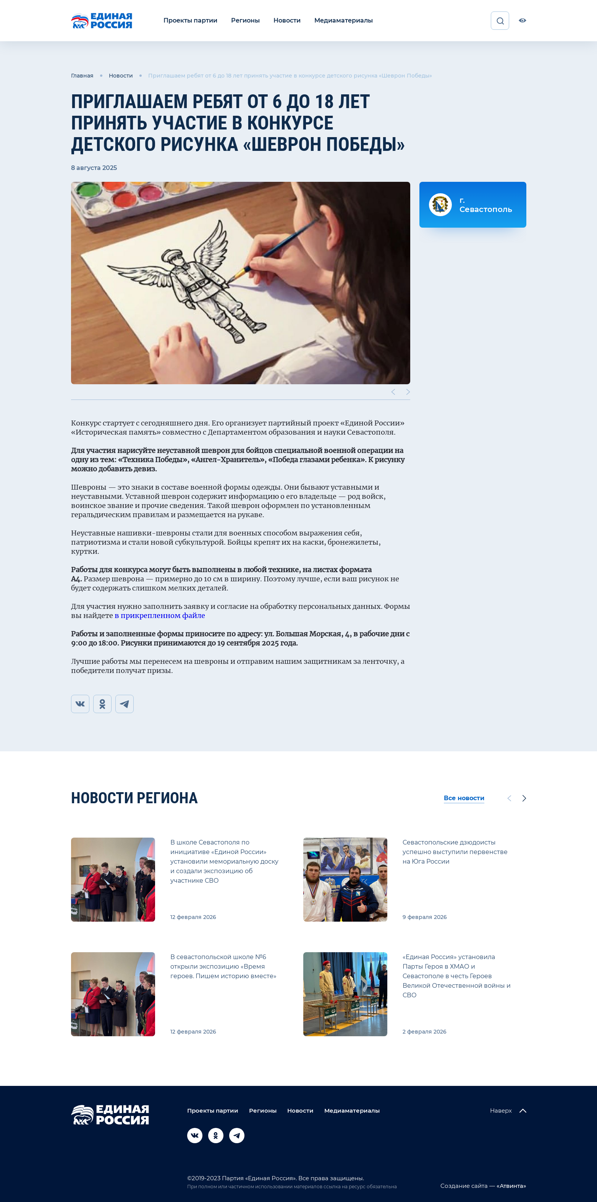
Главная (82, 75)
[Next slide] (408, 391)
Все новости (464, 798)
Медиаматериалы (343, 20)
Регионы (245, 20)
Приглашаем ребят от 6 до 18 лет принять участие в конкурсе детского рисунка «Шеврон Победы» (290, 75)
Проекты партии (190, 20)
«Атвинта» (510, 1185)
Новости (287, 20)
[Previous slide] (393, 391)
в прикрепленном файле (160, 615)
